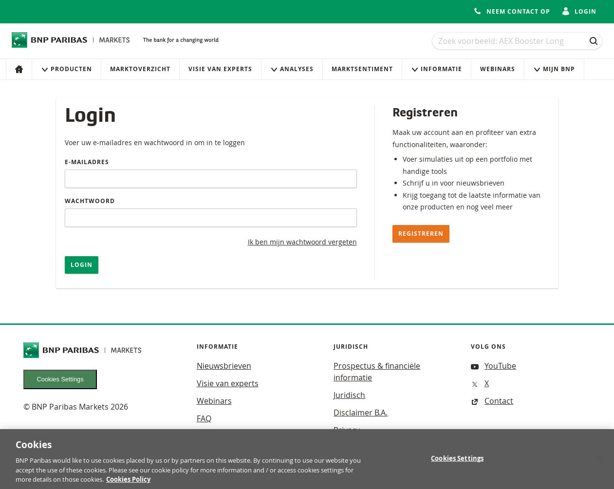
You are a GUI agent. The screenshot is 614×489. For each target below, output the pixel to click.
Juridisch (349, 395)
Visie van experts (220, 69)
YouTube (493, 366)
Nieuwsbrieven (224, 365)
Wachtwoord (90, 201)
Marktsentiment (362, 69)
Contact (492, 401)
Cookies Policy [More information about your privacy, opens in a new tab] (128, 483)
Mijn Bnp (554, 69)
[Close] (598, 462)
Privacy (347, 430)
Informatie (436, 69)
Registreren (421, 233)
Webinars (497, 69)
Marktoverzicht (140, 69)
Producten (66, 69)
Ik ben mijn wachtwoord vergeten (302, 241)
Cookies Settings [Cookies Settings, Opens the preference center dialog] (457, 462)
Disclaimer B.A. (361, 412)
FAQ (204, 418)
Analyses (292, 69)
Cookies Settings (60, 379)
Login (82, 265)
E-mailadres (87, 162)
